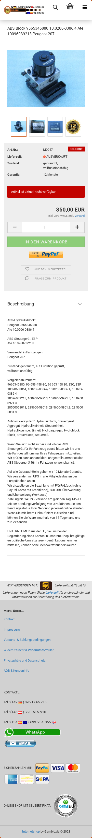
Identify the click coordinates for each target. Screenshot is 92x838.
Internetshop (31, 831)
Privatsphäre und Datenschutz (24, 660)
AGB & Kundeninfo (16, 670)
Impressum (12, 629)
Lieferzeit (51, 592)
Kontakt (9, 619)
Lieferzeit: (14, 156)
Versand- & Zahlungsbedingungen (27, 640)
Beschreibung (20, 303)
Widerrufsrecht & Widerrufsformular (28, 650)
